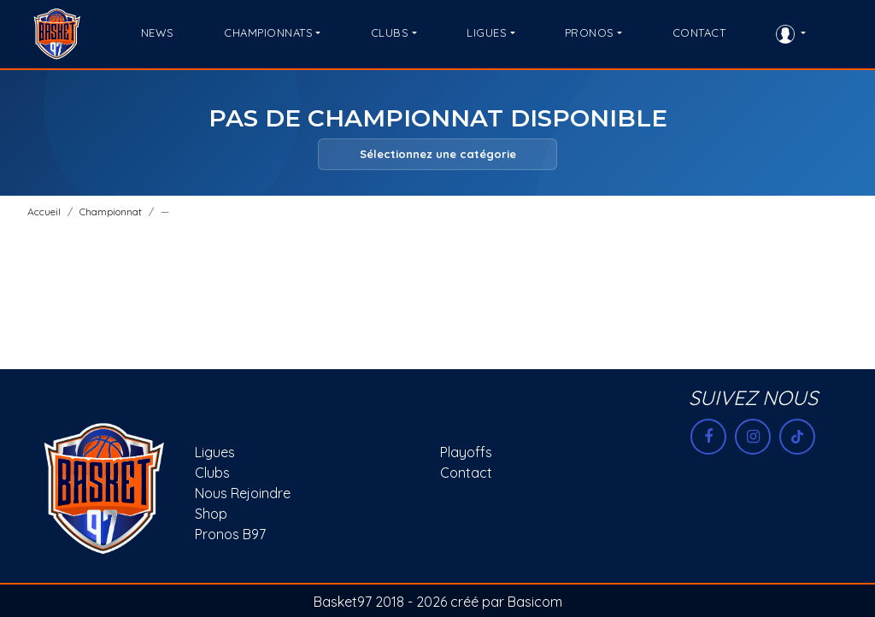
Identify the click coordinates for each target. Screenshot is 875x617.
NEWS (157, 32)
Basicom (535, 601)
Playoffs (466, 452)
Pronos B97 (230, 534)
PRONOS (589, 32)
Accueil (44, 211)
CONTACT (699, 32)
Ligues (215, 452)
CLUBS (390, 32)
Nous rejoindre (243, 493)
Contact (466, 472)
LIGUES (487, 32)
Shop (211, 513)
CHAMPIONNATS (268, 32)
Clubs (212, 472)
